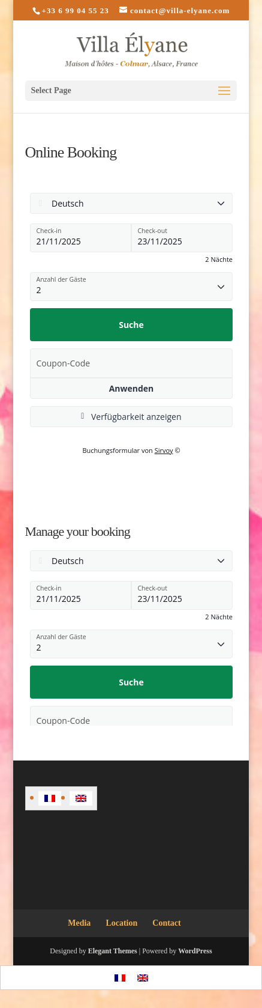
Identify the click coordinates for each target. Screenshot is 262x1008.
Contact (166, 923)
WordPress (195, 951)
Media (79, 923)
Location (121, 923)
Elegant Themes (112, 951)
